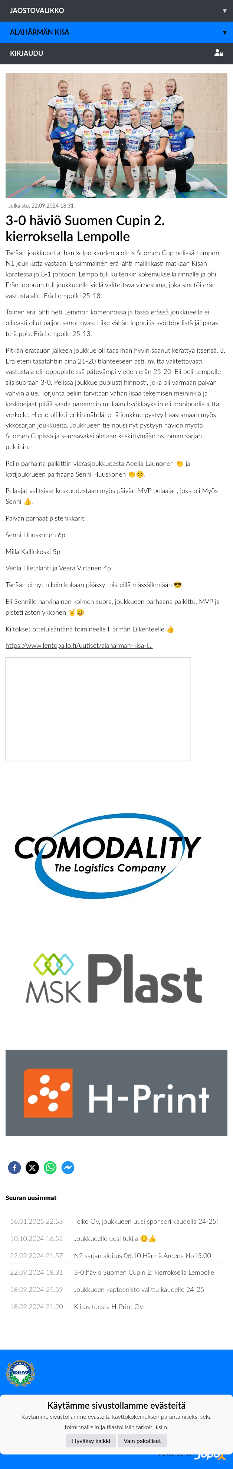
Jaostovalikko (121, 10)
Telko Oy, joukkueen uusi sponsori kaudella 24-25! (146, 1221)
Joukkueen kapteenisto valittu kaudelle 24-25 (139, 1289)
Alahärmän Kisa (121, 32)
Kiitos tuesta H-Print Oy (108, 1306)
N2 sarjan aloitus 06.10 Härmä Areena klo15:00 (142, 1255)
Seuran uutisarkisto (38, 1327)
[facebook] (14, 1167)
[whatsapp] (50, 1167)
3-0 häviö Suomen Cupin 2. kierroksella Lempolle (144, 1272)
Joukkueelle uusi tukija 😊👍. (116, 1238)
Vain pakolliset (142, 1440)
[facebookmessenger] (68, 1167)
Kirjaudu (116, 53)
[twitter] (32, 1167)
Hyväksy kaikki (91, 1440)
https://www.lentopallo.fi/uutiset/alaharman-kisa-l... (79, 645)
